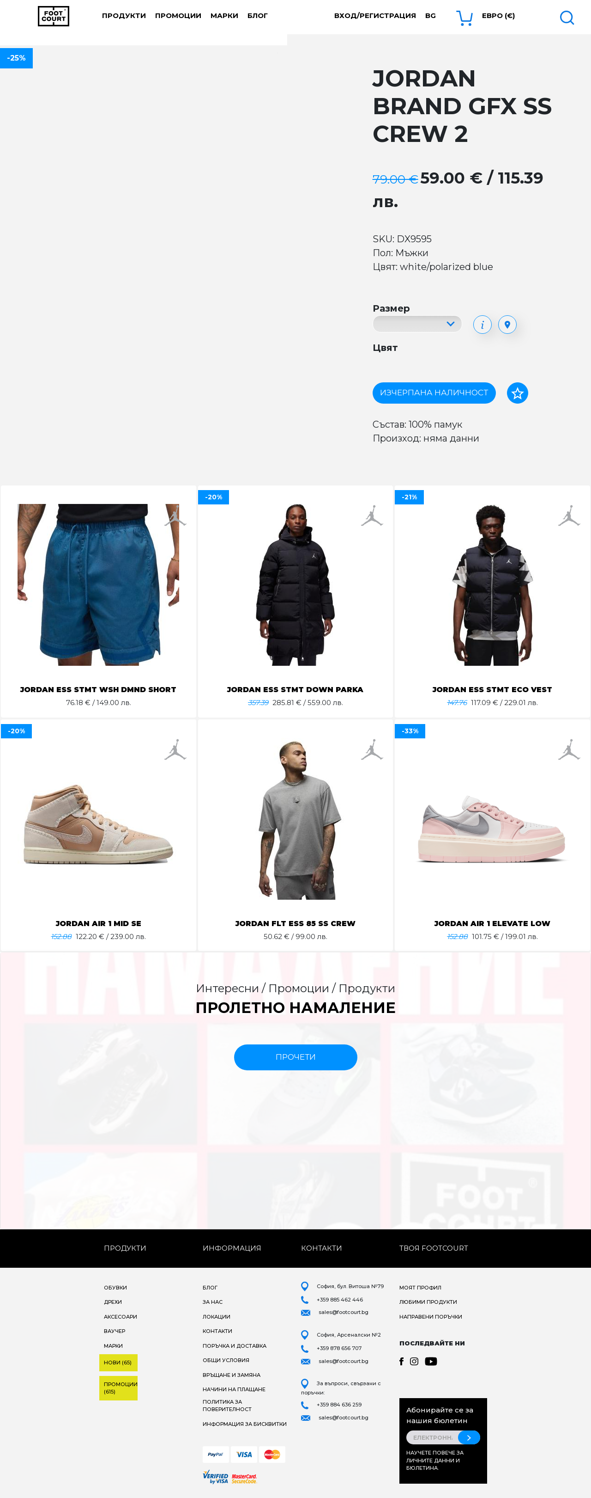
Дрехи (113, 1302)
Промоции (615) (121, 1388)
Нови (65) (118, 1362)
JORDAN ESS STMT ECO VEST (492, 689)
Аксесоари (120, 1317)
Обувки (115, 1287)
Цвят (385, 347)
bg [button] (430, 15)
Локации (216, 1317)
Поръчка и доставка (234, 1346)
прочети (296, 1057)
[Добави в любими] (517, 393)
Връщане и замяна (231, 1375)
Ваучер (114, 1331)
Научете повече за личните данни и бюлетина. (435, 1460)
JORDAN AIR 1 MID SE (98, 923)
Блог (257, 15)
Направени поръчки (430, 1317)
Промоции (178, 15)
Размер (391, 308)
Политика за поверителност (227, 1406)
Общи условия (226, 1360)
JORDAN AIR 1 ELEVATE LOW (492, 923)
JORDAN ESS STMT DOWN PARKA (295, 689)
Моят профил (420, 1287)
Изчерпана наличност (434, 392)
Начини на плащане (234, 1389)
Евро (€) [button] (498, 15)
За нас (213, 1302)
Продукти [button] (124, 15)
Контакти (217, 1331)
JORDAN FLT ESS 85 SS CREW (295, 923)
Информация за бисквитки (245, 1424)
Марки (224, 15)
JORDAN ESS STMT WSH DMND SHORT (98, 689)
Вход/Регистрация (375, 15)
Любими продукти (428, 1302)
